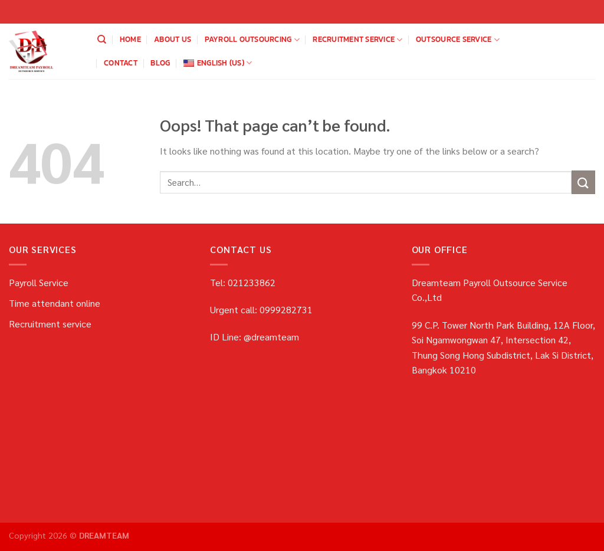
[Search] (101, 39)
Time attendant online (54, 303)
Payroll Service (38, 282)
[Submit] (583, 181)
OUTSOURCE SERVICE (458, 39)
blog (160, 62)
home (130, 39)
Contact (120, 62)
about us (172, 39)
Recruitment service (357, 39)
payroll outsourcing (252, 39)
